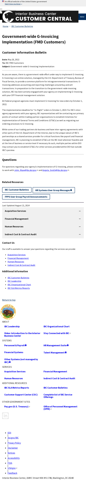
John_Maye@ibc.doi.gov (26, 170)
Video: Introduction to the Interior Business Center (22, 334)
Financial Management (18, 258)
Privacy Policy (14, 442)
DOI (9, 432)
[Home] (40, 22)
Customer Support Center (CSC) (21, 394)
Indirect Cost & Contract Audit (21, 265)
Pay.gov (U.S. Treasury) (17, 406)
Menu (82, 17)
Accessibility (14, 458)
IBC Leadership (14, 281)
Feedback (12, 473)
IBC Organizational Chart (19, 284)
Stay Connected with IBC (57, 333)
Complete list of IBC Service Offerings (58, 396)
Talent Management (55, 352)
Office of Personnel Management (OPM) (60, 408)
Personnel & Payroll (15, 345)
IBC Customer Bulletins (18, 277)
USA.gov (13, 468)
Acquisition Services (17, 254)
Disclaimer (13, 447)
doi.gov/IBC (13, 437)
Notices (11, 452)
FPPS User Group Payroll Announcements (26, 196)
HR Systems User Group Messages (53, 190)
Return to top (9, 299)
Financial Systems (13, 352)
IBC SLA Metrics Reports (19, 288)
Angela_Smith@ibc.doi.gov (55, 170)
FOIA (10, 463)
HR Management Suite (56, 345)
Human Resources (16, 261)
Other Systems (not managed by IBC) (21, 361)
